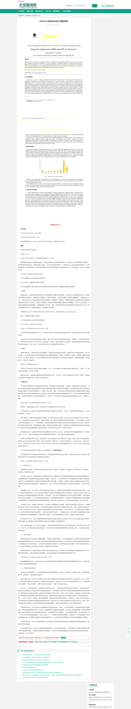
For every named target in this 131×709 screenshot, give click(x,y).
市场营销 (91, 78)
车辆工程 (91, 41)
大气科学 (93, 139)
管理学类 (91, 75)
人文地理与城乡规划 (101, 137)
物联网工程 (106, 27)
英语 (94, 88)
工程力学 (91, 54)
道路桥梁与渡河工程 (99, 100)
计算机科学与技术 (98, 27)
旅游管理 (93, 82)
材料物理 (96, 107)
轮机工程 (101, 56)
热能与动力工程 (99, 63)
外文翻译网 (20, 15)
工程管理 (34, 15)
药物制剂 (102, 169)
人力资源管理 (106, 80)
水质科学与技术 (103, 146)
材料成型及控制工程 (102, 105)
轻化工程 (92, 171)
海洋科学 (92, 120)
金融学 (104, 70)
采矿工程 (103, 154)
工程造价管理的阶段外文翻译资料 (33, 673)
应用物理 (96, 54)
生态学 (90, 191)
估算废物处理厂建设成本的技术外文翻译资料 (36, 660)
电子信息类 (92, 29)
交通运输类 (92, 98)
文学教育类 (92, 85)
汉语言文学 (103, 90)
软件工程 (91, 27)
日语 (109, 88)
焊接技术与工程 (95, 48)
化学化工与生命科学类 (95, 164)
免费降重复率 (64, 645)
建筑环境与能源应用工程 (105, 125)
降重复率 (56, 11)
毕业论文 (91, 194)
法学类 (91, 93)
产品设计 (102, 176)
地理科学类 (92, 134)
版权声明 (87, 691)
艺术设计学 (97, 176)
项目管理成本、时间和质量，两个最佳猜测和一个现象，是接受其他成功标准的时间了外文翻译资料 (52, 678)
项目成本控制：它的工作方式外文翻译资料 (35, 680)
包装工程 (96, 46)
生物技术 (109, 166)
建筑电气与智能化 (95, 61)
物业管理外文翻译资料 (29, 670)
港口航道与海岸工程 (99, 117)
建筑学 (90, 127)
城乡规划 (109, 127)
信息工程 (95, 34)
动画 (111, 176)
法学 (90, 95)
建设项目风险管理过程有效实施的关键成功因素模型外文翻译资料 (42, 675)
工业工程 (101, 46)
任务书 (91, 205)
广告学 (90, 88)
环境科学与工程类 (94, 144)
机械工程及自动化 (98, 41)
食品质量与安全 (93, 169)
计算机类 (91, 24)
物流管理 (96, 161)
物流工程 (91, 161)
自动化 (97, 56)
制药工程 (104, 166)
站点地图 (82, 707)
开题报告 (91, 197)
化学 (101, 171)
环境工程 (91, 146)
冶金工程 (95, 156)
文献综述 (91, 199)
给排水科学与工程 (97, 127)
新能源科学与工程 (104, 61)
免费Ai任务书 (39, 11)
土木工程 (96, 125)
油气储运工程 (107, 56)
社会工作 (98, 186)
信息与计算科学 (97, 58)
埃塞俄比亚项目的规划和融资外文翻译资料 (35, 668)
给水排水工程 (95, 132)
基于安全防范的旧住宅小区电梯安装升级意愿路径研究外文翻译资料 (43, 665)
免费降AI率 (55, 645)
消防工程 (108, 154)
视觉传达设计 (92, 179)
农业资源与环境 (97, 191)
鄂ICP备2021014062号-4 (72, 707)
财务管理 (96, 78)
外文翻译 (91, 202)
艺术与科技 (99, 179)
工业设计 (107, 176)
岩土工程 (91, 125)
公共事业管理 (98, 80)
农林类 (91, 189)
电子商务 (99, 70)
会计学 (93, 80)
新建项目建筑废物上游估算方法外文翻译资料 (36, 663)
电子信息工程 (101, 34)
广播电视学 (97, 90)
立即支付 (63, 641)
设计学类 (91, 174)
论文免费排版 (66, 11)
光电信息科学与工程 (99, 32)
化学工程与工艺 (93, 166)
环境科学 (96, 146)
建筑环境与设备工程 (99, 129)
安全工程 (98, 154)
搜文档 (94, 5)
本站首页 (21, 11)
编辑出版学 (98, 88)
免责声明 (95, 691)
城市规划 (91, 129)
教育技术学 (104, 88)
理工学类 (91, 51)
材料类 (91, 103)
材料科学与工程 (93, 105)
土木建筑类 (27, 15)
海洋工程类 (92, 115)
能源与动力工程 (103, 54)
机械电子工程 (107, 41)
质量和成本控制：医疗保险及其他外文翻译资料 (37, 658)
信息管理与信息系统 (104, 78)
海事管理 (91, 117)
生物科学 (105, 171)
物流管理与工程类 (94, 159)
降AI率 (48, 11)
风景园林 (104, 179)
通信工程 (91, 32)
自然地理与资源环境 (101, 139)
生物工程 (97, 171)
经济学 (108, 70)
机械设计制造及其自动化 (101, 44)
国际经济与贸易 (93, 70)
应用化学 (99, 166)
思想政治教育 (92, 186)
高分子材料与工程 (106, 110)
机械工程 (102, 48)
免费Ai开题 (30, 11)
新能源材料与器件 (96, 110)
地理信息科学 (92, 137)
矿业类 (91, 152)
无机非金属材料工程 (104, 107)
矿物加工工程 (92, 154)
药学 (98, 169)
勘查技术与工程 (102, 156)
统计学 (103, 58)
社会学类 (91, 184)
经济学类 (91, 68)
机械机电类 (92, 39)
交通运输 (91, 100)
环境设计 (91, 176)
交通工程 (107, 100)
